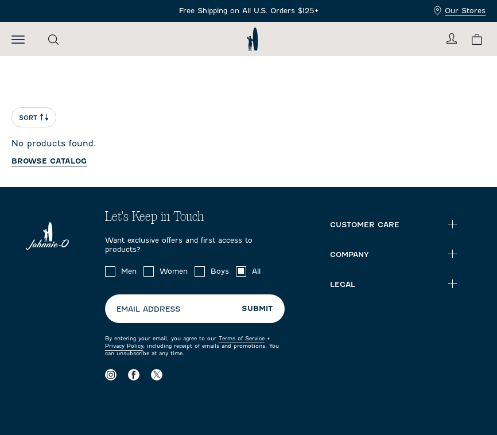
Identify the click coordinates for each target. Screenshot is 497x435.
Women (174, 271)
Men (129, 271)
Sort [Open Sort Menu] (34, 117)
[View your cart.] (477, 39)
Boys (220, 271)
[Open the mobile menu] (18, 39)
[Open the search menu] (53, 39)
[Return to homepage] (252, 39)
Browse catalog (49, 161)
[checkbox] (110, 271)
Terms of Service (242, 338)
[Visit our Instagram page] (111, 374)
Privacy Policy (124, 346)
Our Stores (460, 10)
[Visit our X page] (156, 374)
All (256, 271)
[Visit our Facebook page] (133, 374)
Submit (257, 308)
